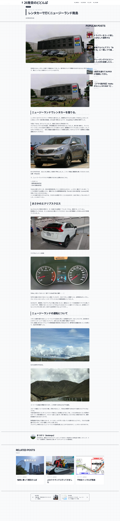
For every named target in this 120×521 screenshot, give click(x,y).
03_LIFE (89, 2)
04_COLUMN (95, 2)
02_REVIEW (83, 2)
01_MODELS (76, 2)
